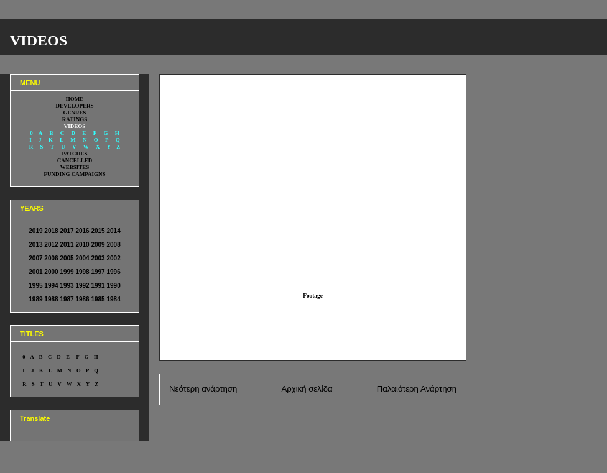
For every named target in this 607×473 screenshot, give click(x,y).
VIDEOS (38, 40)
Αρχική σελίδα (306, 388)
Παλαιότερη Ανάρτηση (416, 388)
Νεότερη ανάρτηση (203, 388)
